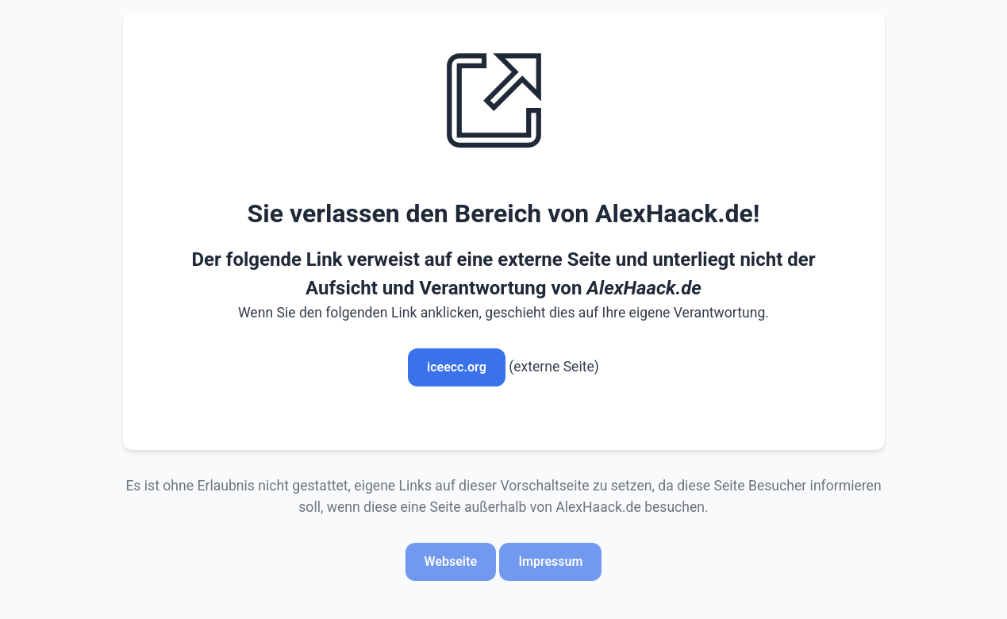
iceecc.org (456, 367)
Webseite (451, 561)
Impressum (550, 561)
